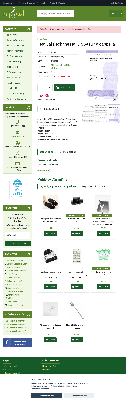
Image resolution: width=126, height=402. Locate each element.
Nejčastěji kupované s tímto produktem (58, 186)
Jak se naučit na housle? (16, 328)
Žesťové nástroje (14, 56)
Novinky (12, 35)
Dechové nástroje (15, 51)
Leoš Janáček (14, 288)
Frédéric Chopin (14, 284)
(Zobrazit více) (43, 170)
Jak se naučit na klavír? (16, 324)
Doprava (22, 3)
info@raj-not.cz (17, 136)
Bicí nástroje (12, 67)
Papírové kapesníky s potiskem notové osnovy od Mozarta (77, 275)
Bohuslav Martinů (14, 281)
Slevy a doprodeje (16, 99)
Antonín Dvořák (13, 267)
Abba (10, 298)
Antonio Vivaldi (14, 295)
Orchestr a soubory (15, 93)
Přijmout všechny (47, 395)
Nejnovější (46, 369)
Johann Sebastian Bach (17, 264)
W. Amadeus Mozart (15, 260)
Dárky (105, 186)
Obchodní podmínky (37, 3)
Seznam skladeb (47, 152)
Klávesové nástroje (15, 40)
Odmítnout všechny (79, 395)
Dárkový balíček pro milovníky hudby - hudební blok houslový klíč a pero (103, 222)
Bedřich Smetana (15, 291)
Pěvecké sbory (13, 77)
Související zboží (68, 152)
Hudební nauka (13, 83)
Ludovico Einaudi (15, 305)
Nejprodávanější (90, 186)
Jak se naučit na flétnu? (16, 331)
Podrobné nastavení (40, 389)
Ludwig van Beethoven (16, 271)
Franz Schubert (13, 277)
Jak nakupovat (9, 3)
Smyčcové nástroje (15, 45)
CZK (101, 13)
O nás (52, 3)
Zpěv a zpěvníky (14, 72)
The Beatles (13, 302)
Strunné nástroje (14, 61)
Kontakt (61, 3)
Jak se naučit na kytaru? (16, 321)
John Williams (13, 274)
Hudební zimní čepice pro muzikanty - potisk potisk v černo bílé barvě (50, 275)
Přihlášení (117, 3)
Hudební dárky (13, 88)
